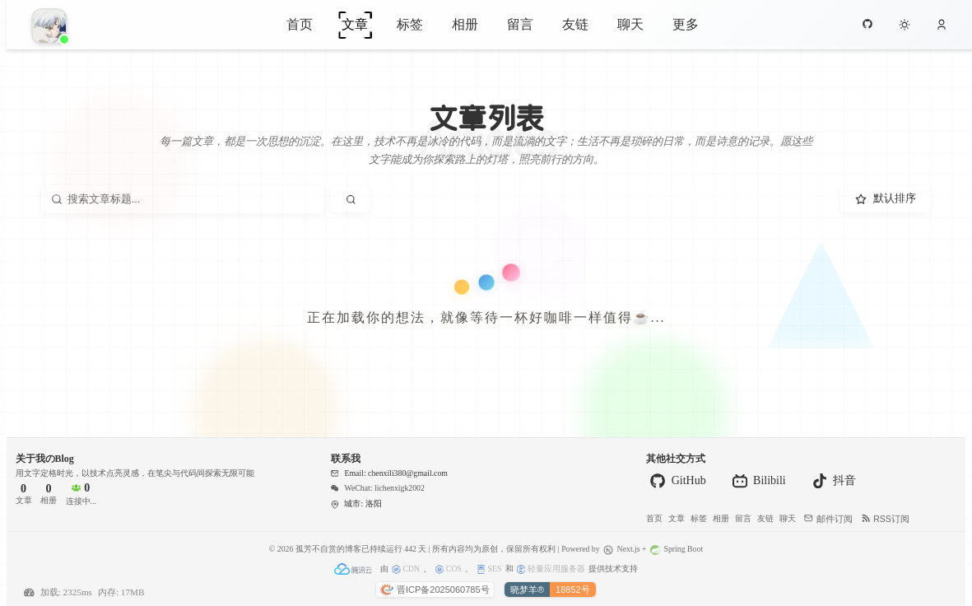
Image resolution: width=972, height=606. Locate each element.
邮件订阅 (828, 519)
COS (448, 569)
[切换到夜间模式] (904, 24)
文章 (355, 23)
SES (489, 569)
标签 (410, 23)
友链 (575, 23)
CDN (406, 569)
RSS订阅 (885, 519)
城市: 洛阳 (356, 503)
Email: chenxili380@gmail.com (389, 473)
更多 (685, 23)
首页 (299, 23)
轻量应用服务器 (551, 569)
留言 (520, 23)
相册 (465, 23)
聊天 (630, 23)
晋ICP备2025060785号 (435, 589)
